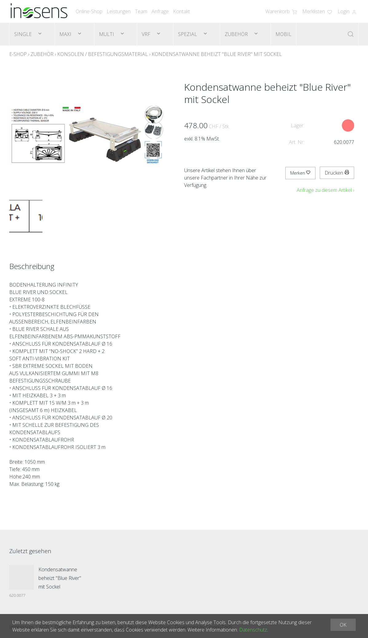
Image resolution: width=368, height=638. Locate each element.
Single (23, 34)
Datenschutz (253, 629)
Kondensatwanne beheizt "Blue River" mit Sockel (217, 54)
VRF (147, 34)
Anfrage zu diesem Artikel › (325, 190)
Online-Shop (89, 11)
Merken (300, 173)
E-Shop (18, 54)
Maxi (66, 34)
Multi (107, 34)
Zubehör (237, 34)
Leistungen (119, 11)
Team (141, 11)
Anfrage (160, 11)
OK (343, 624)
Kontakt (181, 11)
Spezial (188, 34)
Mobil (283, 34)
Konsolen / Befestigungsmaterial (102, 54)
